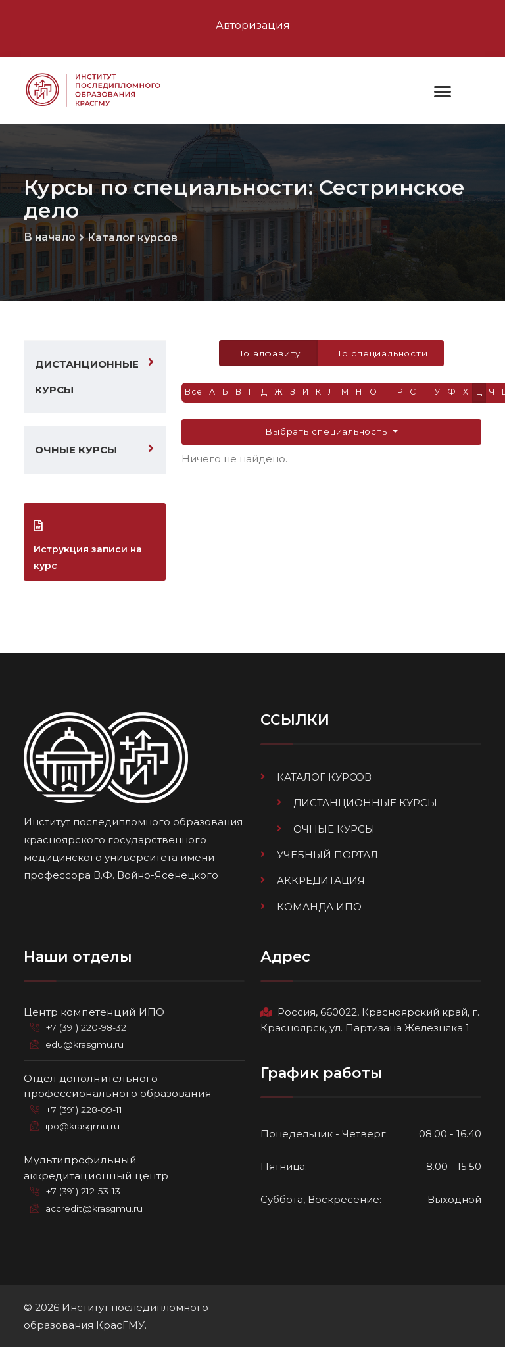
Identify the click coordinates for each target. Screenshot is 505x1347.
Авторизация (253, 25)
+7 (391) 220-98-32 (87, 1029)
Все (194, 394)
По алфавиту (266, 354)
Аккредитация (321, 881)
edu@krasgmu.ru (84, 1045)
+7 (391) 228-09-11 (86, 1110)
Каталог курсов (132, 239)
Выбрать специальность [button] (327, 433)
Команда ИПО (319, 907)
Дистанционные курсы (87, 378)
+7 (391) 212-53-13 (84, 1192)
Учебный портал (327, 856)
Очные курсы (76, 451)
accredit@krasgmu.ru (94, 1209)
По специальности (381, 354)
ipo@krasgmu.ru (83, 1127)
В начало (50, 238)
